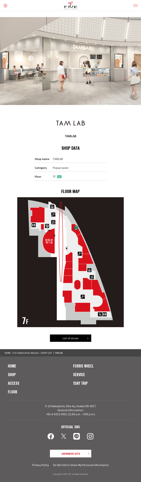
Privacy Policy (40, 465)
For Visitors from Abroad (26, 352)
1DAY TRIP (80, 383)
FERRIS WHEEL (83, 366)
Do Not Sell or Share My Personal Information (81, 465)
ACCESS (13, 383)
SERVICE (79, 374)
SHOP (12, 374)
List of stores (70, 338)
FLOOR (12, 391)
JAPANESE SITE (70, 453)
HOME (8, 352)
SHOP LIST (46, 352)
